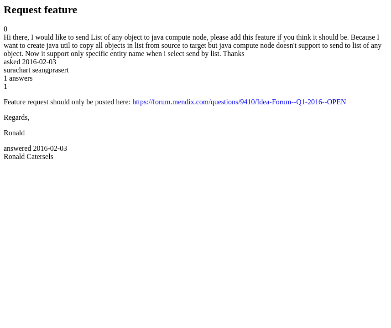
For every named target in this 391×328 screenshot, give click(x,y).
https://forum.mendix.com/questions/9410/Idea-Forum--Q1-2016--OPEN (239, 102)
